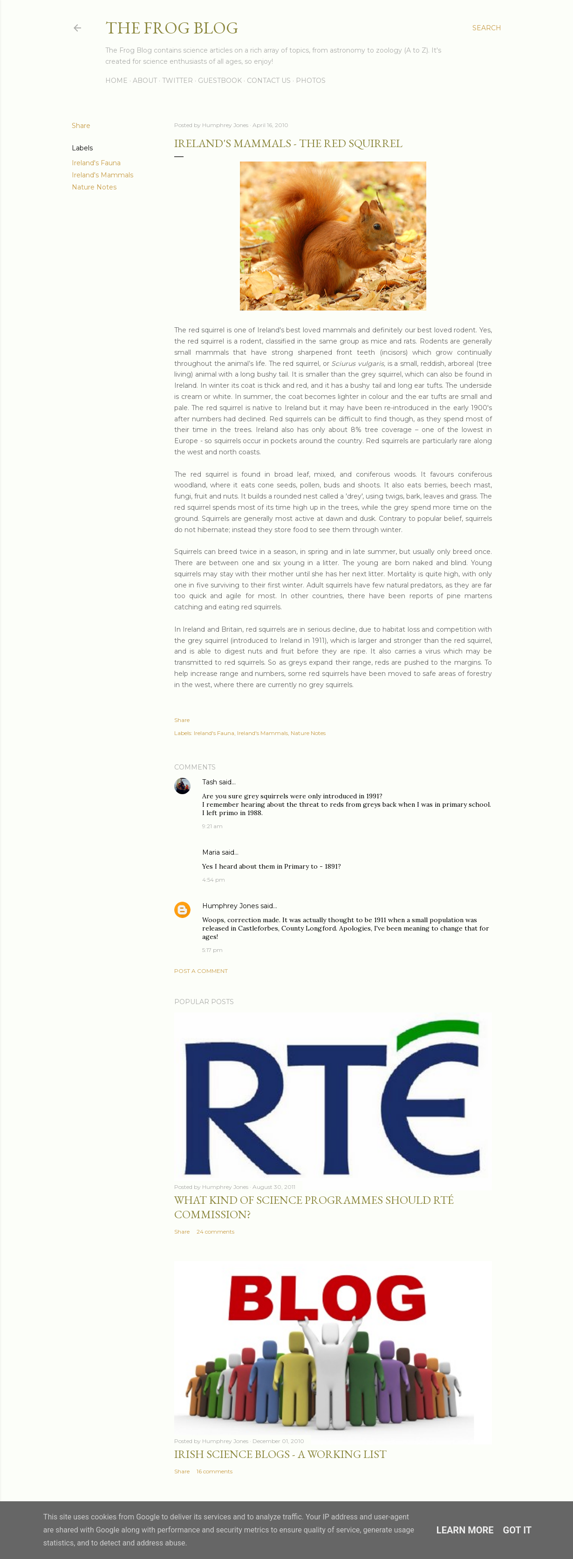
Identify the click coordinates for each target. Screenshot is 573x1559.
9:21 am (212, 826)
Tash (209, 782)
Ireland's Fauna (96, 163)
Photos (311, 80)
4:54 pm (213, 879)
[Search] (486, 28)
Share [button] (81, 125)
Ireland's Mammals (102, 175)
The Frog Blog (172, 28)
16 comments (214, 1471)
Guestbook (220, 80)
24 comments (215, 1231)
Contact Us (269, 80)
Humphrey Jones (230, 906)
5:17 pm (212, 949)
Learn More (465, 1530)
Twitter (177, 80)
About (145, 80)
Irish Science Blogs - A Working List (280, 1454)
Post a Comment (201, 970)
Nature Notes (94, 187)
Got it (517, 1530)
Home (116, 80)
